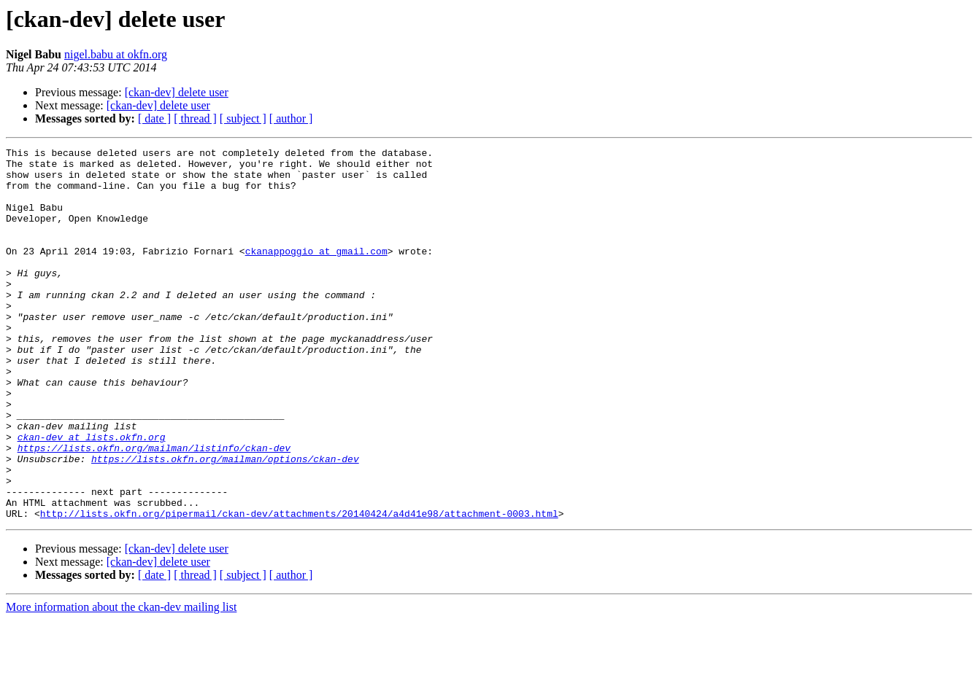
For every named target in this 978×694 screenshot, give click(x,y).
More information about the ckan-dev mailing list (121, 681)
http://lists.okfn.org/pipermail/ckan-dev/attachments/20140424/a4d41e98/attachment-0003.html (299, 587)
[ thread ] (195, 118)
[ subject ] (243, 118)
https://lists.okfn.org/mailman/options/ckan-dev (225, 522)
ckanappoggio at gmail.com (316, 272)
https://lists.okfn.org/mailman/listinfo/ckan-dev (154, 508)
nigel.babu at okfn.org (115, 54)
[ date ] (154, 118)
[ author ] (291, 118)
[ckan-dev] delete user (176, 92)
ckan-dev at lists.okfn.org (92, 495)
